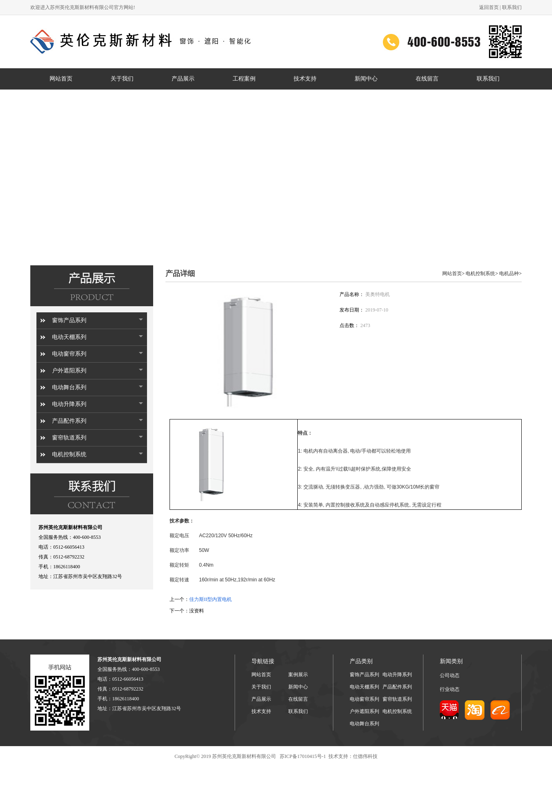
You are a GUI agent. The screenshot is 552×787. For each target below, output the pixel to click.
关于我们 (261, 687)
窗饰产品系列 (69, 320)
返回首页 (489, 7)
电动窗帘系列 (69, 354)
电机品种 (509, 273)
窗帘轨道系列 (69, 438)
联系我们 (512, 7)
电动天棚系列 (69, 337)
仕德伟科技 (365, 756)
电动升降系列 (69, 404)
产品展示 (261, 699)
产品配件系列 (69, 421)
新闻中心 (298, 687)
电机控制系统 (69, 454)
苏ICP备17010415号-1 (302, 756)
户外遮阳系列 (69, 371)
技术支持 (261, 711)
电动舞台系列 (69, 387)
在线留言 (298, 699)
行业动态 (449, 689)
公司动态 (449, 675)
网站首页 (452, 273)
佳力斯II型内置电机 (210, 599)
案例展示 (298, 674)
